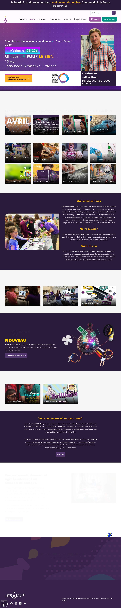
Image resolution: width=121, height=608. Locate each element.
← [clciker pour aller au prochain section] (3, 304)
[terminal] (2, 535)
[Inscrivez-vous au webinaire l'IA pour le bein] (18, 78)
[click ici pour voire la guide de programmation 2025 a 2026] (18, 153)
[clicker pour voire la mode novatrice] (103, 153)
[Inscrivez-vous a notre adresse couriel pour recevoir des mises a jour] (109, 19)
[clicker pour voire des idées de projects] (46, 153)
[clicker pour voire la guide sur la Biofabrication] (46, 174)
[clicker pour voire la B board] (75, 153)
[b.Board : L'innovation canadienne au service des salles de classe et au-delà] (46, 125)
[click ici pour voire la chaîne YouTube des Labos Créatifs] (60, 394)
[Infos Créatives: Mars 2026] (75, 125)
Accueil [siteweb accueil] (32, 19)
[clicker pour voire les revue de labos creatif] (22, 394)
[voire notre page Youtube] (25, 603)
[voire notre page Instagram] (16, 603)
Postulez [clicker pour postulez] (60, 454)
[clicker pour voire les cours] (22, 296)
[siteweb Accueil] (5, 19)
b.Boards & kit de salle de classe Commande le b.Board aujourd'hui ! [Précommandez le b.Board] (60, 4)
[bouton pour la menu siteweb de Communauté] (56, 19)
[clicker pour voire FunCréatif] (60, 296)
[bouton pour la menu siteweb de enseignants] (42, 19)
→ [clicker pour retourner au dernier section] (118, 304)
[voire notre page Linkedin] (20, 603)
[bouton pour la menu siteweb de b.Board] (68, 19)
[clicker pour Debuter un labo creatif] (75, 174)
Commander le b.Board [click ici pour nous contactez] (16, 355)
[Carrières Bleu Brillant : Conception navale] (103, 125)
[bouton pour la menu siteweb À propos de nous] (81, 19)
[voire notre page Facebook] (11, 603)
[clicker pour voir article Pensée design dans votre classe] (103, 174)
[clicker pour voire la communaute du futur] (18, 174)
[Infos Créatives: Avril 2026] (18, 125)
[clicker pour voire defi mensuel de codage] (98, 296)
